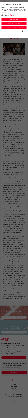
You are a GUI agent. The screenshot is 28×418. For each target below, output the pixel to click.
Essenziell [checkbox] (6, 15)
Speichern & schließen (14, 23)
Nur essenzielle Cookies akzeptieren (14, 28)
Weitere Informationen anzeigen (14, 31)
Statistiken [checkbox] (14, 15)
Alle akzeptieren (14, 19)
